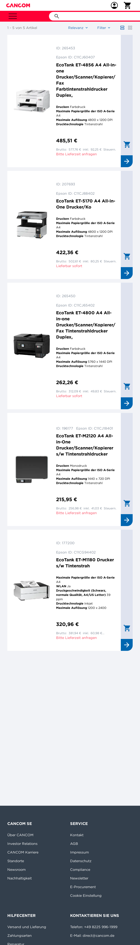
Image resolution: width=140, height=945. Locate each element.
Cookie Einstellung (86, 895)
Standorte (15, 861)
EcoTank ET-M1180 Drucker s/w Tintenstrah (85, 562)
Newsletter (79, 878)
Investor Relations (22, 843)
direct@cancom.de (98, 935)
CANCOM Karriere (22, 852)
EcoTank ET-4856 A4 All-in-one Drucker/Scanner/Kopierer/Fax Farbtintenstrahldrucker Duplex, (86, 80)
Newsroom (16, 869)
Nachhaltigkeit (19, 878)
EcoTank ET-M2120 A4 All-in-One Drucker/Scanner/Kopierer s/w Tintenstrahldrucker (84, 445)
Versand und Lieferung (26, 927)
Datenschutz (80, 861)
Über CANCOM (20, 835)
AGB (74, 843)
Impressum (79, 852)
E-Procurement (83, 887)
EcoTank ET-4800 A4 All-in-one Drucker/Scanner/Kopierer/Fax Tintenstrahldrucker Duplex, (85, 325)
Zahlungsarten (19, 935)
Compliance (80, 869)
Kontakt (76, 835)
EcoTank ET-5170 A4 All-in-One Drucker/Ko (85, 204)
